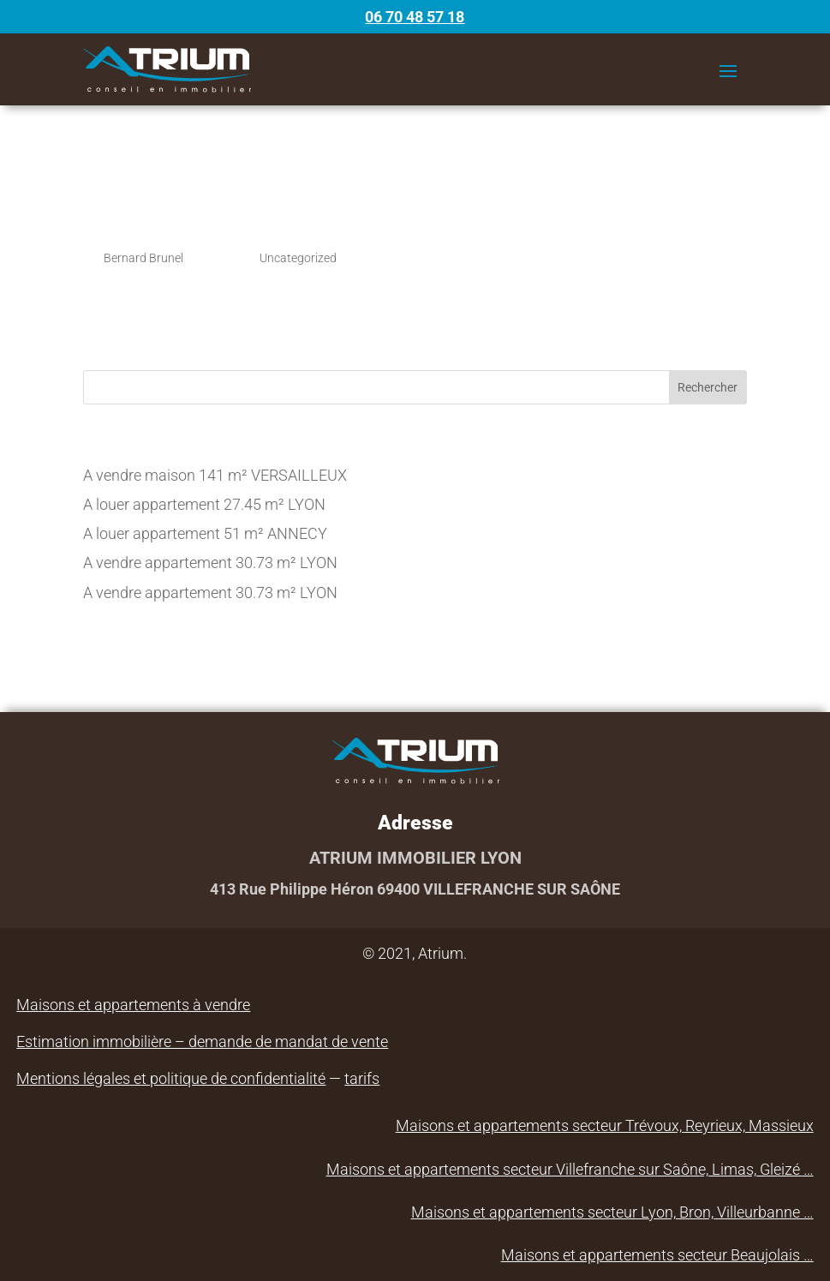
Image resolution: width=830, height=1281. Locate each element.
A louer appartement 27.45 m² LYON (204, 504)
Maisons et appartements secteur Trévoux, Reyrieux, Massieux (605, 1125)
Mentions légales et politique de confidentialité (170, 1078)
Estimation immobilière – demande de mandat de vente (202, 1042)
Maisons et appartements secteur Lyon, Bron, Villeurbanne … (612, 1212)
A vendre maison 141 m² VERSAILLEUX (215, 475)
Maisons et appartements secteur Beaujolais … (657, 1255)
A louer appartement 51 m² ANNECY (205, 533)
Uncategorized (298, 258)
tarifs (361, 1078)
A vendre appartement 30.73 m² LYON (210, 563)
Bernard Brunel (143, 258)
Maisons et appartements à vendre (133, 1005)
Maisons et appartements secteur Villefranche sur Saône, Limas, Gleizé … (570, 1169)
